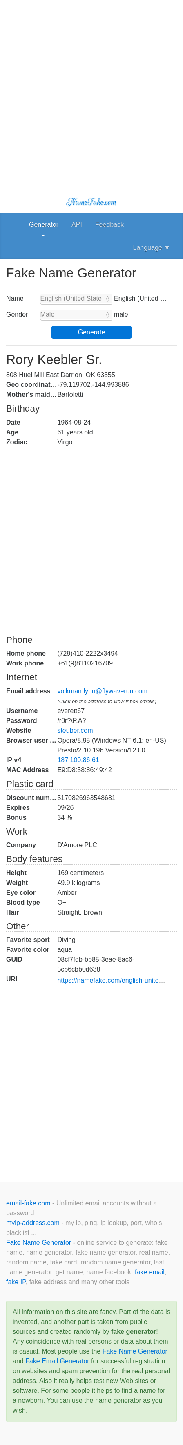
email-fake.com (29, 1203)
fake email (150, 1272)
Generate (91, 332)
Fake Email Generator (57, 1361)
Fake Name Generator (39, 1242)
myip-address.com (33, 1222)
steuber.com (75, 730)
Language (151, 247)
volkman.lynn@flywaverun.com (102, 691)
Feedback (109, 224)
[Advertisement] (91, 92)
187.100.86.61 (78, 760)
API (76, 224)
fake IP (16, 1281)
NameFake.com (91, 202)
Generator (43, 224)
